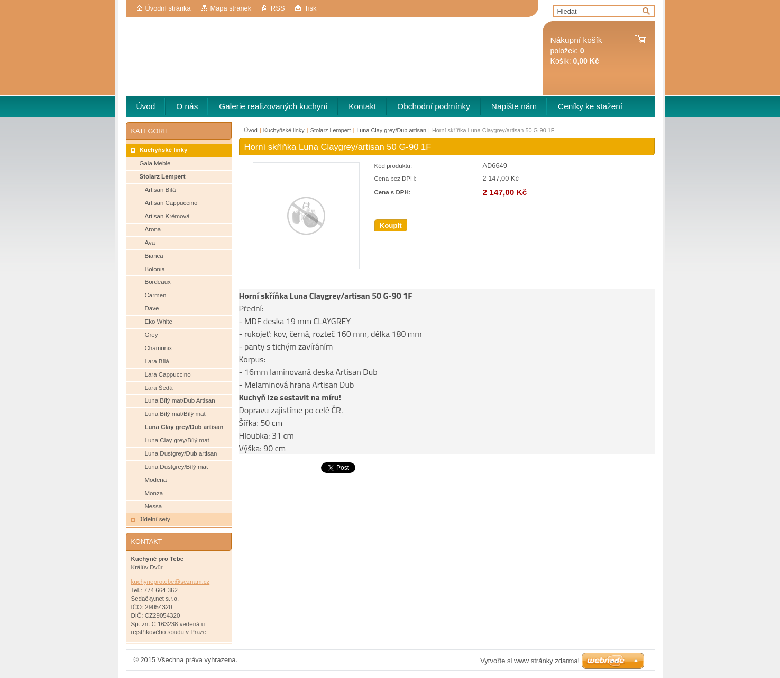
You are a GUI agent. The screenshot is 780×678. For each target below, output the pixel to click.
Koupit (391, 225)
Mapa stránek (231, 8)
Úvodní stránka (168, 8)
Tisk (310, 8)
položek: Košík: (576, 50)
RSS (278, 8)
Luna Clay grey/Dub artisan (391, 130)
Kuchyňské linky (284, 130)
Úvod (251, 130)
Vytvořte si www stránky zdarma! (530, 661)
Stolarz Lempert (330, 130)
